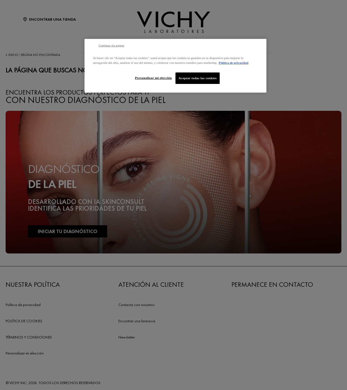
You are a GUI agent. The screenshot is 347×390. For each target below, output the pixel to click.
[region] (175, 66)
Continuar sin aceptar (111, 45)
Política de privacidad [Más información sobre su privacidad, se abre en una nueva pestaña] (233, 62)
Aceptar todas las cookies (198, 78)
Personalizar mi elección (153, 77)
